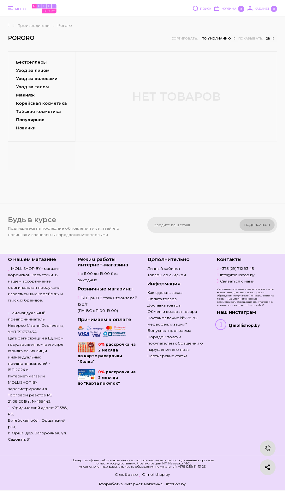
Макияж (25, 94)
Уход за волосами (36, 78)
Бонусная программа (169, 330)
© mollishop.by (156, 474)
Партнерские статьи (167, 355)
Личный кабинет (163, 268)
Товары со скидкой (166, 274)
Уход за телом (32, 86)
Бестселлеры (31, 62)
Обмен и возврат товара (172, 311)
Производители (33, 25)
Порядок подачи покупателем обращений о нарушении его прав (175, 343)
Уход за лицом (33, 70)
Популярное (30, 119)
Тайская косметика (38, 111)
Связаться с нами (237, 281)
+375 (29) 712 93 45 (237, 268)
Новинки (26, 127)
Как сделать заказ (164, 292)
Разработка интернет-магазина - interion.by (142, 484)
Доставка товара (164, 305)
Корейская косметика (41, 103)
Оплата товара (162, 298)
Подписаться (257, 225)
